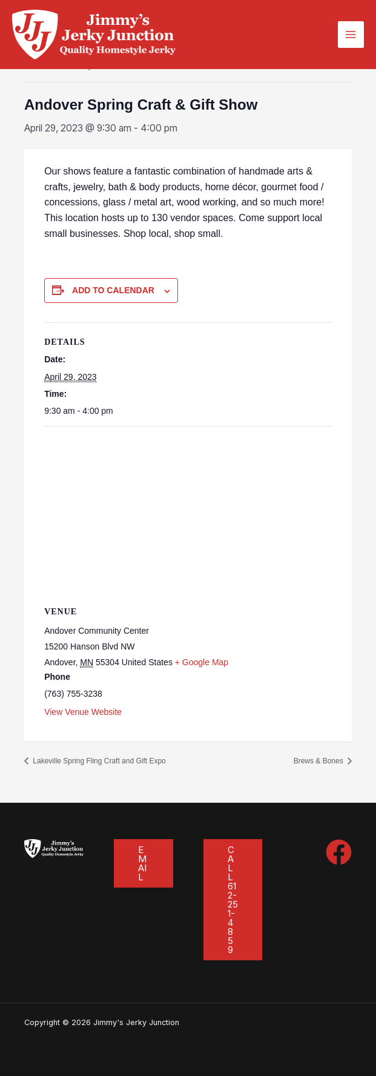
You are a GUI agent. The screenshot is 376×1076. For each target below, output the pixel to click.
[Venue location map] (188, 514)
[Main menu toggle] (351, 34)
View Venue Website (83, 712)
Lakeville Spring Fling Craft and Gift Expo (98, 761)
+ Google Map (201, 662)
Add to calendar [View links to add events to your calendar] (113, 290)
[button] (143, 863)
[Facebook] (339, 852)
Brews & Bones (319, 761)
